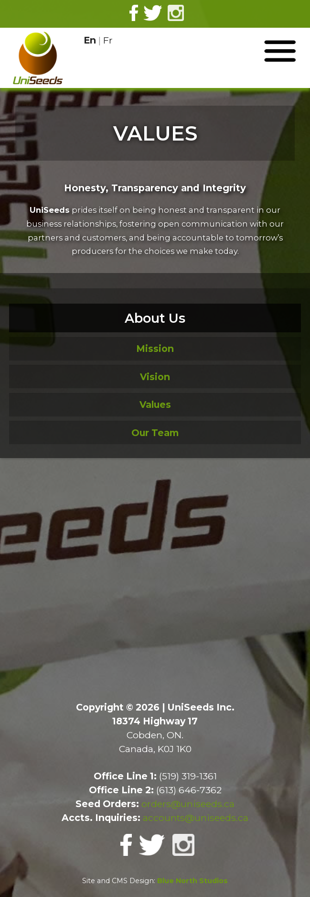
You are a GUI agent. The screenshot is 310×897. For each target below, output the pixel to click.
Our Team (155, 432)
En (90, 40)
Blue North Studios (192, 880)
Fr (108, 40)
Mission (155, 348)
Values (155, 404)
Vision (155, 377)
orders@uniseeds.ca (188, 803)
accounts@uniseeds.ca (195, 817)
